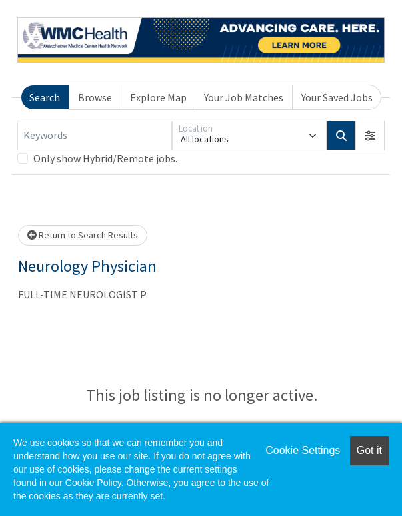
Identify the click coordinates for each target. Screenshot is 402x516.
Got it (369, 450)
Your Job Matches (243, 97)
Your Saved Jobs (337, 97)
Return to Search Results (82, 235)
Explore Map (158, 97)
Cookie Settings (302, 450)
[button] (370, 135)
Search (44, 97)
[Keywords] (94, 135)
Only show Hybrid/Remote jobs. (105, 158)
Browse (95, 97)
